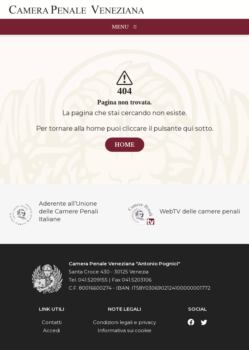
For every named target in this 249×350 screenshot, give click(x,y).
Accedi (51, 330)
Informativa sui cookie (124, 330)
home (125, 144)
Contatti (52, 322)
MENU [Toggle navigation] (124, 27)
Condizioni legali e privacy (124, 322)
